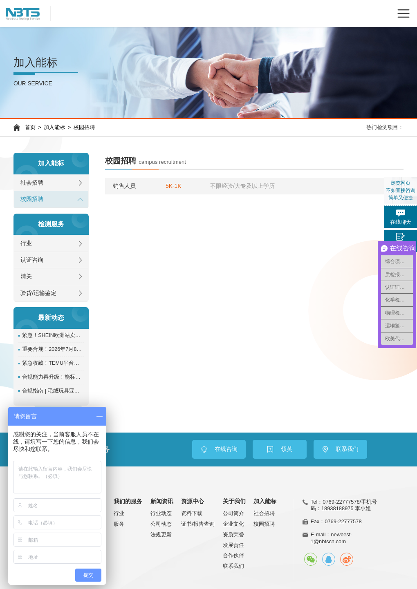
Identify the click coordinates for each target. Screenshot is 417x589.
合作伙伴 (233, 555)
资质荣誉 (233, 534)
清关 (26, 276)
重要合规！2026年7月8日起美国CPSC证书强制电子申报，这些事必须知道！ (53, 349)
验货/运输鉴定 (38, 293)
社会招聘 (31, 183)
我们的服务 (128, 501)
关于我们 (234, 501)
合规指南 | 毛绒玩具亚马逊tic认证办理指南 (53, 391)
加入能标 (54, 127)
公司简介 (233, 513)
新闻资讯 (161, 501)
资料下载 (191, 513)
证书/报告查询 (198, 524)
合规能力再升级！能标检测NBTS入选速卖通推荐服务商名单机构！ (53, 377)
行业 (26, 243)
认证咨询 (31, 260)
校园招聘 (84, 127)
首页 (30, 127)
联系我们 (233, 566)
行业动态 (161, 513)
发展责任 (233, 545)
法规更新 (161, 534)
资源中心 (192, 501)
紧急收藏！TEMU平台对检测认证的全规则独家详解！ (53, 363)
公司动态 (161, 524)
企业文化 (233, 524)
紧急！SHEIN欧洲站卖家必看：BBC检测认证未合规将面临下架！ (53, 335)
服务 (119, 524)
